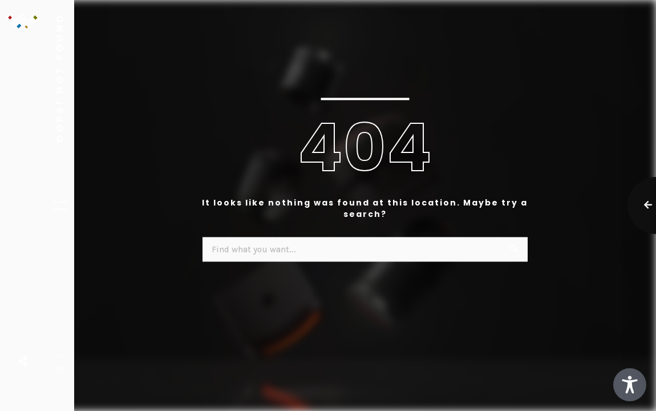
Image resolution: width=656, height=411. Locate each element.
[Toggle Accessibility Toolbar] (629, 384)
